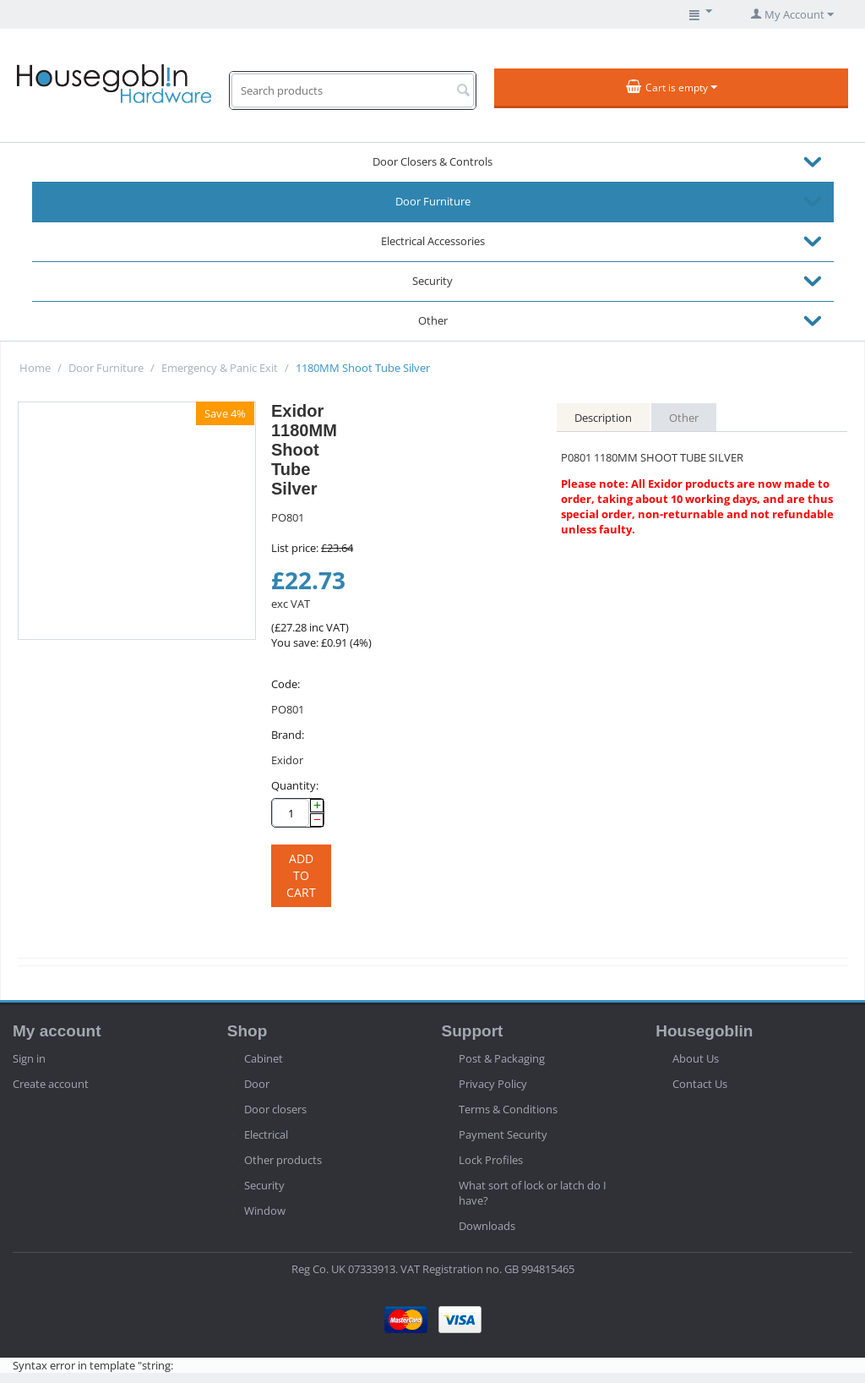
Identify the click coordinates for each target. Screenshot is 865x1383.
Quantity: (294, 785)
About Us (695, 1058)
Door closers (275, 1109)
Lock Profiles (491, 1159)
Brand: (287, 734)
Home (35, 367)
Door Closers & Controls (432, 161)
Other (433, 320)
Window (265, 1210)
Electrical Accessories (433, 241)
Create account (51, 1083)
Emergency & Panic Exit (219, 367)
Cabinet (263, 1058)
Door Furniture (433, 201)
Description (603, 417)
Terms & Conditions (508, 1109)
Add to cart (301, 875)
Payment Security (503, 1134)
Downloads (487, 1225)
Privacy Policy (493, 1083)
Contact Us (699, 1083)
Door (256, 1083)
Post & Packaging (502, 1058)
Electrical (266, 1134)
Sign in (29, 1058)
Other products (283, 1159)
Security (432, 280)
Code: (285, 684)
